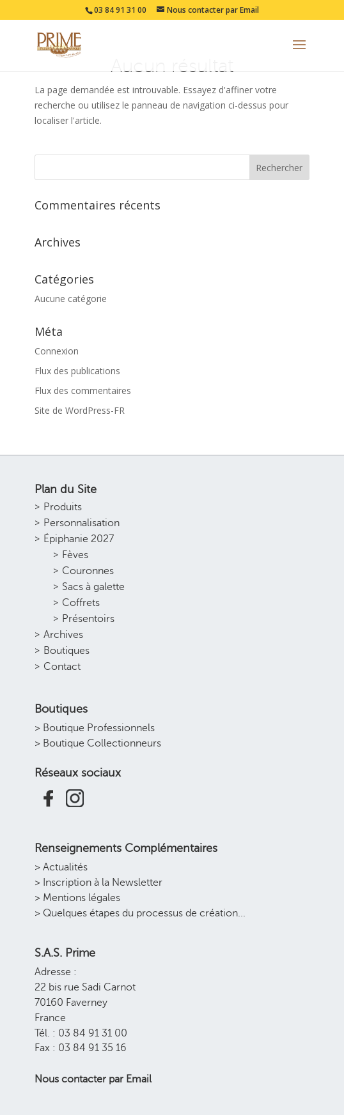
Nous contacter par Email (93, 1079)
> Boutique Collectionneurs (98, 743)
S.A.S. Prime (65, 952)
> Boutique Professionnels (95, 728)
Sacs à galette (93, 587)
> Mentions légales (77, 898)
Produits (62, 507)
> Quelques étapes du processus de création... (140, 913)
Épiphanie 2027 (78, 539)
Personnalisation (81, 523)
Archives (63, 635)
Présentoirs (88, 619)
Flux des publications (77, 371)
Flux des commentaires (83, 390)
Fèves (75, 555)
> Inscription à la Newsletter (98, 882)
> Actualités (61, 867)
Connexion (57, 351)
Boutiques (66, 650)
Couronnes (88, 571)
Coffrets (81, 603)
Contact (62, 666)
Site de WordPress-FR (80, 410)
